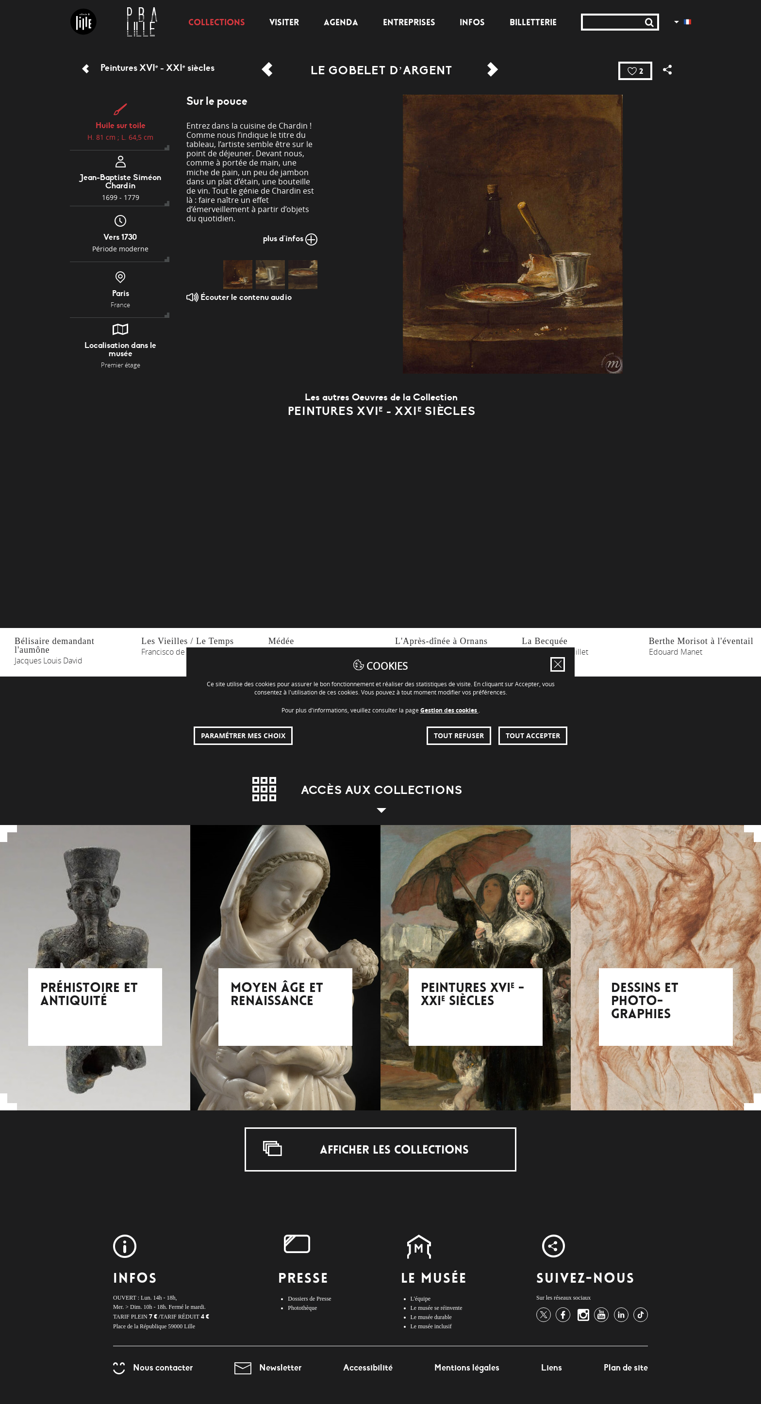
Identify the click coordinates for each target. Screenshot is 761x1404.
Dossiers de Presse (309, 1298)
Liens (551, 1367)
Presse (303, 1279)
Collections (216, 23)
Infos (472, 23)
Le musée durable (431, 1317)
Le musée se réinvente (437, 1308)
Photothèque (302, 1308)
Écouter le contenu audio (239, 297)
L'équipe (420, 1298)
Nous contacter (153, 1367)
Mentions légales (466, 1367)
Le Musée (434, 1279)
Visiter (284, 23)
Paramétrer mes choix (243, 735)
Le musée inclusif (431, 1326)
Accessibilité (368, 1367)
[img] (237, 274)
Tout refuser (459, 735)
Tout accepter (533, 735)
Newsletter (267, 1367)
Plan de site (626, 1367)
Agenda (341, 23)
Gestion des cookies (449, 710)
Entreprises (409, 23)
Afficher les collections (366, 1148)
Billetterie (533, 23)
